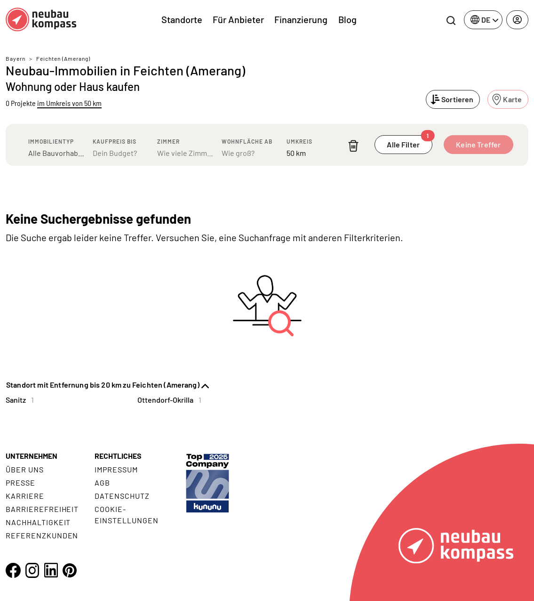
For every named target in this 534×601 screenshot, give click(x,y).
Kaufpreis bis (114, 141)
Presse (20, 482)
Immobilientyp (51, 141)
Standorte (181, 19)
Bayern (15, 58)
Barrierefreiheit (42, 508)
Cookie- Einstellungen (126, 514)
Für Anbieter (238, 19)
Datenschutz (122, 495)
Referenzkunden (42, 535)
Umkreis (299, 141)
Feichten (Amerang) (63, 58)
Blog (347, 19)
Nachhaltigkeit (38, 522)
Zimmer (168, 141)
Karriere (25, 495)
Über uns (25, 469)
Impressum (116, 469)
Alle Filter (409, 142)
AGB (102, 482)
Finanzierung (300, 19)
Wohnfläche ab (247, 141)
